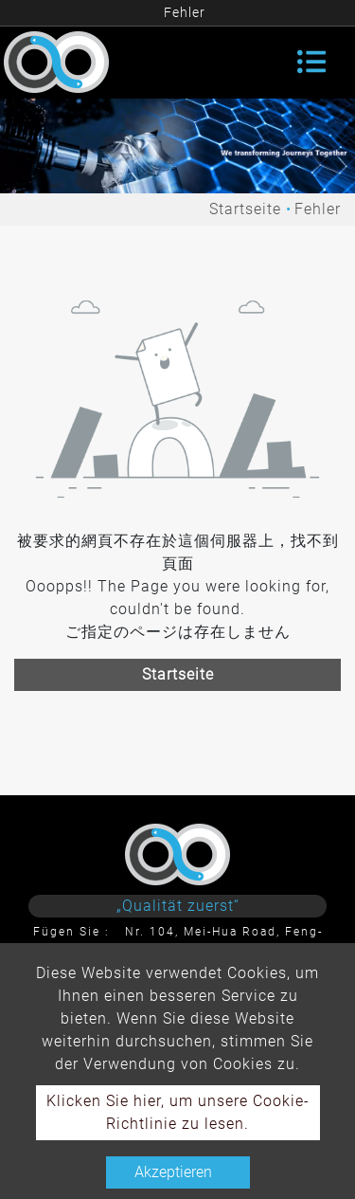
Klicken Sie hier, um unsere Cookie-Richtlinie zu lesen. (178, 1112)
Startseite (245, 209)
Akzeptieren (173, 1172)
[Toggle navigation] (311, 61)
